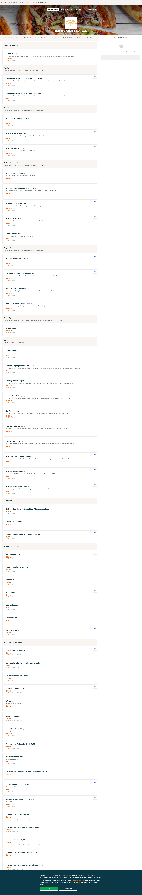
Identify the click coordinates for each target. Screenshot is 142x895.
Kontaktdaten (80, 9)
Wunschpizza (67, 37)
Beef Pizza (27, 37)
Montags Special (7, 37)
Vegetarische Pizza (41, 37)
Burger (78, 37)
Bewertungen (66, 9)
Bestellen (121, 58)
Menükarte (53, 9)
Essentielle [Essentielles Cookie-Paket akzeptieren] (68, 888)
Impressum (92, 9)
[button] (96, 38)
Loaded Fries (88, 37)
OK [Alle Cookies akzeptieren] (49, 888)
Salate (18, 37)
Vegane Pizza (55, 37)
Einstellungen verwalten (77, 880)
